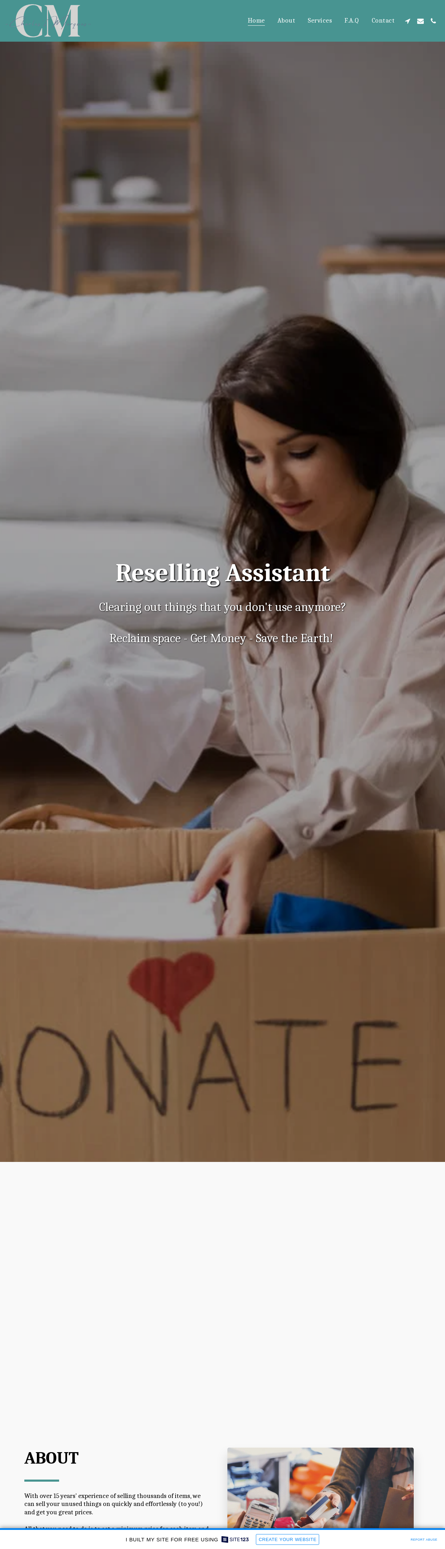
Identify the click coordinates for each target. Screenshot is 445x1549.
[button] (408, 20)
